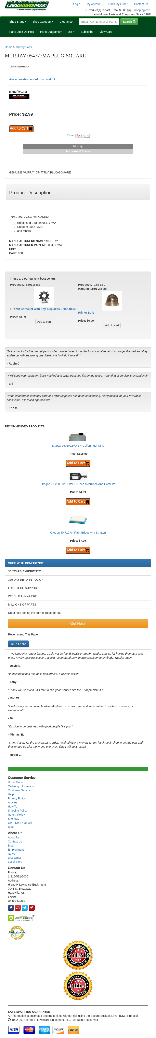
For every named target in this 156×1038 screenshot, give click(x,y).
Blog (11, 826)
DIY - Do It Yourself (20, 822)
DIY (71, 31)
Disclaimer (14, 857)
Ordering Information (21, 786)
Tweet (70, 135)
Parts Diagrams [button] (51, 31)
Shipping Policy (17, 810)
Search (129, 21)
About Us (14, 837)
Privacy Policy (17, 798)
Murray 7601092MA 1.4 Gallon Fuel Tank (78, 445)
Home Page (15, 782)
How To (12, 806)
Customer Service (19, 790)
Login (76, 4)
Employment (16, 849)
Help (11, 794)
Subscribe (87, 31)
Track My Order (118, 4)
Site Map (13, 818)
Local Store (15, 861)
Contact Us (141, 4)
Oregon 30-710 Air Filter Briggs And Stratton (78, 532)
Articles (12, 802)
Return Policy (16, 814)
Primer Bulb (86, 312)
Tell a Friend (18, 644)
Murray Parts (24, 47)
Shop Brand (17, 21)
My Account (94, 4)
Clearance (66, 21)
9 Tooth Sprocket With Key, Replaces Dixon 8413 (43, 309)
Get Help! (78, 624)
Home (8, 47)
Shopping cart (142, 10)
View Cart (105, 31)
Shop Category (42, 21)
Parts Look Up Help (21, 31)
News (11, 853)
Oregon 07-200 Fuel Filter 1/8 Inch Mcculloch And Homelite (78, 484)
